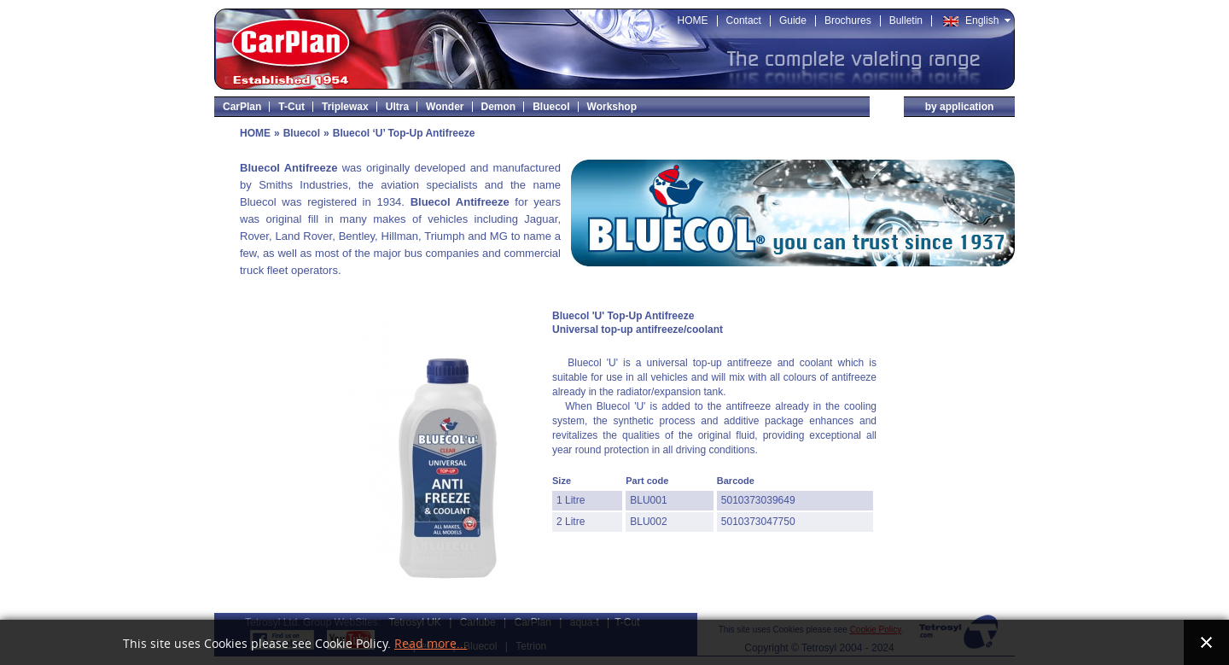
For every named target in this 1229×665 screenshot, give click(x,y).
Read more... (430, 644)
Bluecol (301, 133)
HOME (255, 133)
